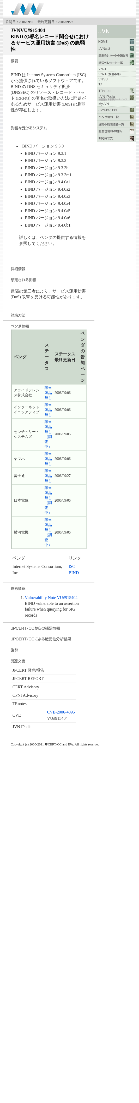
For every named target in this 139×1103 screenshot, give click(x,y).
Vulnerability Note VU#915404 (51, 597)
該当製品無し (48, 393)
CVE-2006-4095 (61, 712)
